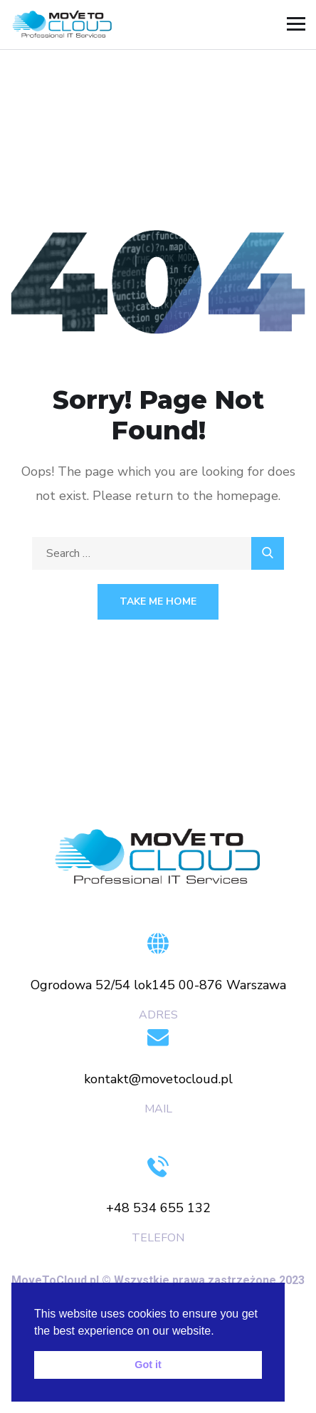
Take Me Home (158, 601)
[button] (219, 1332)
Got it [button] (148, 1364)
